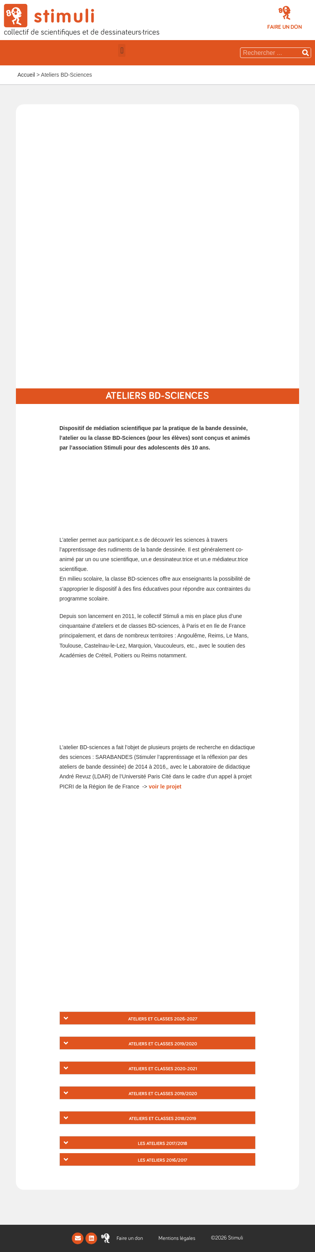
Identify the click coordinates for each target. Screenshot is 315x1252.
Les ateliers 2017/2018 (162, 1143)
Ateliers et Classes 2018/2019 (162, 1119)
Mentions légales (176, 1238)
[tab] (157, 1018)
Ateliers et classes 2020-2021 (163, 1069)
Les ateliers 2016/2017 (162, 1160)
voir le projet (165, 786)
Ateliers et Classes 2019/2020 (163, 1044)
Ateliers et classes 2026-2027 (162, 1019)
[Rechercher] (306, 53)
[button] (284, 27)
